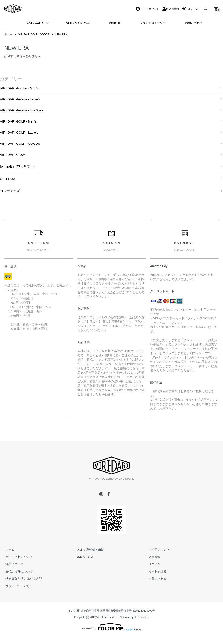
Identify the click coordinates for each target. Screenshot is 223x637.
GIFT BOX (7, 178)
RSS (79, 557)
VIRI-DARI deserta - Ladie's (20, 99)
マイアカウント (158, 549)
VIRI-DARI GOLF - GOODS (34, 34)
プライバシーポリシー (19, 586)
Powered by (111, 626)
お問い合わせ (156, 579)
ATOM (88, 557)
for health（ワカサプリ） (18, 166)
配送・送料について (18, 557)
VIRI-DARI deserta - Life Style (21, 110)
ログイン (153, 564)
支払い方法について (18, 571)
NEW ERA (63, 34)
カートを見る (156, 571)
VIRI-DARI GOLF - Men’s (18, 121)
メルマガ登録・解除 (89, 549)
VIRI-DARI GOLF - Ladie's (19, 132)
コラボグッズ (10, 191)
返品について (13, 564)
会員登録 (153, 557)
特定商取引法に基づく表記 (22, 579)
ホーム (8, 34)
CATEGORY (34, 23)
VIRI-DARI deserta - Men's (19, 88)
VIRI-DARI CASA (12, 154)
